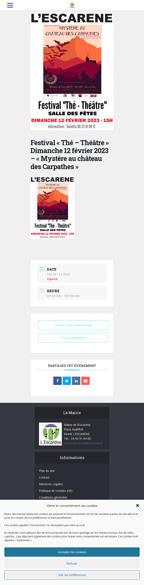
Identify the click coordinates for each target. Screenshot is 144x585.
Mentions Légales (51, 484)
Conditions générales (53, 497)
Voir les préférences (72, 575)
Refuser (72, 563)
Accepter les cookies (72, 552)
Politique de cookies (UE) (55, 491)
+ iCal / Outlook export (73, 338)
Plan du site (47, 471)
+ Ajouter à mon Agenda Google (73, 325)
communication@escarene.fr (83, 443)
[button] (137, 505)
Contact (44, 477)
